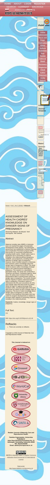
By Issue (42, 178)
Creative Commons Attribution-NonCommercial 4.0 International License (21, 457)
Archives (37, 7)
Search (11, 7)
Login (27, 4)
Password (41, 132)
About (18, 4)
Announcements (25, 10)
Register (39, 4)
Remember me (45, 134)
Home (7, 4)
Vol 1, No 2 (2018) (17, 205)
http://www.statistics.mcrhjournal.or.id (21, 468)
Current (23, 7)
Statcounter (21, 466)
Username (41, 130)
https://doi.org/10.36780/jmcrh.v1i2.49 (21, 318)
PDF (7, 313)
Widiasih (27, 205)
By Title (42, 184)
